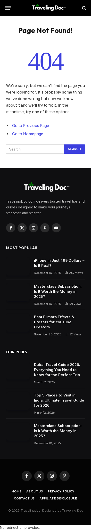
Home (16, 491)
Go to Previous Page (30, 125)
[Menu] (8, 7)
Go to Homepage (27, 134)
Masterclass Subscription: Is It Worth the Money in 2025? (58, 291)
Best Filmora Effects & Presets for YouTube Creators (54, 322)
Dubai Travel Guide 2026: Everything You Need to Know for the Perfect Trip (57, 369)
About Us (34, 491)
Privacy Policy (61, 491)
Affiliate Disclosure (58, 498)
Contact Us (24, 498)
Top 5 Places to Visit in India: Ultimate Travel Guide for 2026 (59, 400)
